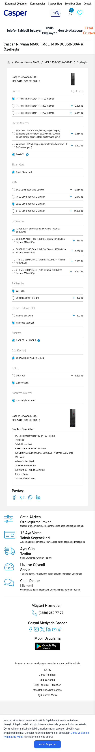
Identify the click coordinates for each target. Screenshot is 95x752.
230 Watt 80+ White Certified (28, 358)
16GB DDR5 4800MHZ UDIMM (29, 196)
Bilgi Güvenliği (47, 679)
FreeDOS (21, 154)
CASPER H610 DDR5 (27, 340)
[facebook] (30, 629)
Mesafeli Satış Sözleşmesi (47, 690)
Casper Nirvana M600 (27, 62)
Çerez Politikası (47, 674)
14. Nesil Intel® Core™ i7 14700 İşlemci (33, 113)
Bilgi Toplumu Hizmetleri (47, 684)
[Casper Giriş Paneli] (89, 13)
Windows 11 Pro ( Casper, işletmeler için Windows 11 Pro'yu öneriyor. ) (39, 146)
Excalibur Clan (73, 3)
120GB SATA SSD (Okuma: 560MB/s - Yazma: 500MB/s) (36, 230)
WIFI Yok (19, 291)
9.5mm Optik (21, 382)
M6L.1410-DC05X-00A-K (58, 62)
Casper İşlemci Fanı (24, 400)
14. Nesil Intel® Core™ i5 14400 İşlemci (33, 105)
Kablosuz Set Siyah (24, 322)
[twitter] (42, 629)
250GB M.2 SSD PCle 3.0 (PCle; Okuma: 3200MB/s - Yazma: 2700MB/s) (39, 241)
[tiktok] (60, 629)
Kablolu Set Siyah (23, 315)
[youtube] (54, 629)
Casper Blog (55, 3)
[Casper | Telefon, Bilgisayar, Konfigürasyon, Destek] (21, 13)
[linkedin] (48, 629)
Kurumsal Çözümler (16, 3)
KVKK (47, 669)
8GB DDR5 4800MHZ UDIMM (29, 189)
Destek (87, 3)
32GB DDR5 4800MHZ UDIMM (29, 204)
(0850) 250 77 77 (47, 613)
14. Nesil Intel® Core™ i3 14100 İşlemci (33, 98)
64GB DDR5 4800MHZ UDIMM (29, 211)
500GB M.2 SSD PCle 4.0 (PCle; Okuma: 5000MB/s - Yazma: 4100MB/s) (39, 251)
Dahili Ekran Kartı (23, 172)
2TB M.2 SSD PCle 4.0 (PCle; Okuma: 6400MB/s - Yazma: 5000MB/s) (37, 272)
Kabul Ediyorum (47, 744)
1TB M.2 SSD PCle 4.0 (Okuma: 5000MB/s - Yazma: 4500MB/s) (38, 261)
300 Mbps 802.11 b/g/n (26, 298)
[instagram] (36, 629)
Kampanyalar (37, 3)
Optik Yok (19, 375)
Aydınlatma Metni (47, 695)
